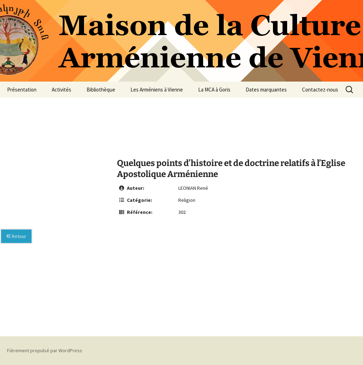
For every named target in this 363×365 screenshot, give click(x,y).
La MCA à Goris (214, 89)
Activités (61, 89)
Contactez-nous (320, 89)
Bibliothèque (100, 89)
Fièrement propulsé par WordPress (44, 350)
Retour (16, 236)
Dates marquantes (266, 89)
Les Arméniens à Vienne (156, 89)
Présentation (22, 89)
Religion (186, 200)
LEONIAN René (193, 188)
